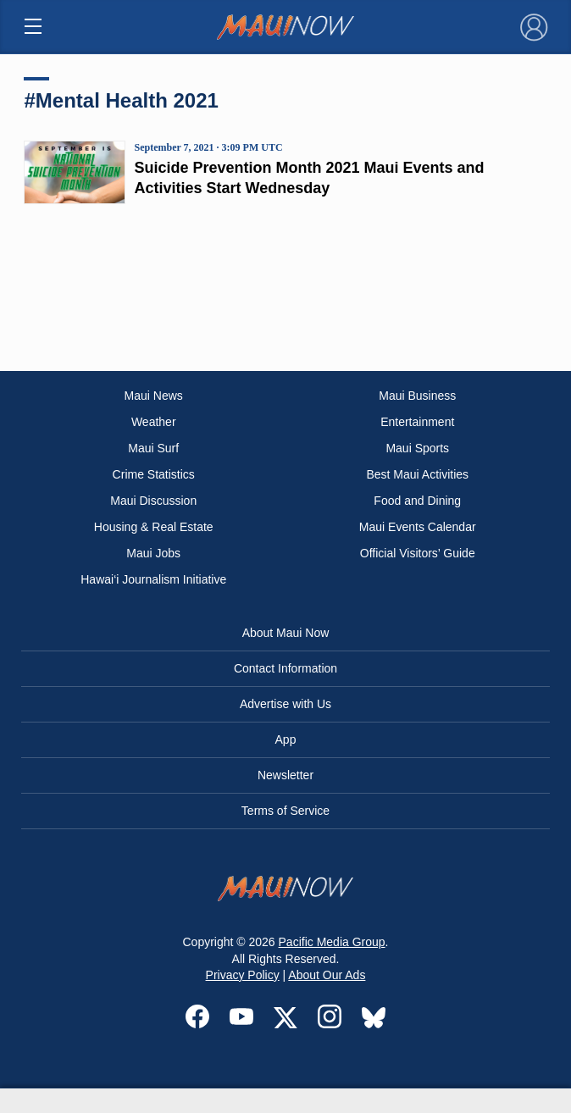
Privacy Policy (243, 975)
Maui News (154, 395)
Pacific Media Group (332, 942)
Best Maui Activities (417, 474)
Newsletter (285, 775)
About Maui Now (286, 633)
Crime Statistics (154, 474)
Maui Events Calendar (417, 527)
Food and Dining (417, 500)
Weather (153, 422)
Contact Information (285, 668)
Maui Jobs (153, 553)
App (286, 739)
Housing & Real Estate (153, 527)
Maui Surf (153, 448)
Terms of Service (285, 810)
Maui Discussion (153, 500)
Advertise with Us (285, 704)
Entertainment (417, 422)
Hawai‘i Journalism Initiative (153, 579)
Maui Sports (417, 448)
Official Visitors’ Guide (417, 553)
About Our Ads (326, 975)
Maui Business (417, 395)
